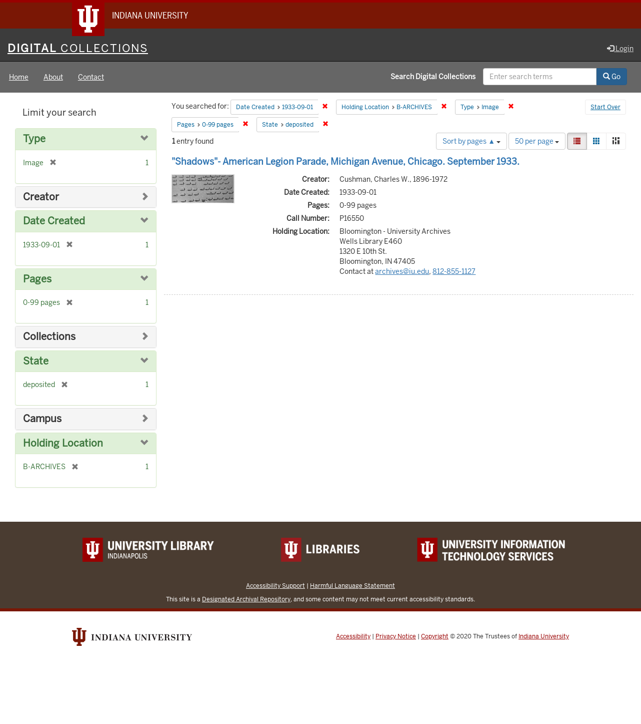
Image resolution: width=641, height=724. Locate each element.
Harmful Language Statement (352, 585)
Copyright (434, 636)
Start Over (605, 107)
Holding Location (63, 443)
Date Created (54, 221)
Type (34, 139)
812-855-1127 (454, 271)
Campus (42, 419)
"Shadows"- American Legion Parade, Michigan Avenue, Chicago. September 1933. (346, 161)
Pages (37, 279)
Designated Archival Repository (246, 599)
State (35, 361)
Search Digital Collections (433, 76)
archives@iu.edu (402, 271)
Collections (49, 336)
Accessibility (353, 636)
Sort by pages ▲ (471, 141)
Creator (41, 197)
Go (611, 76)
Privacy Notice (396, 636)
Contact (91, 77)
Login (620, 48)
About (53, 77)
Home (18, 77)
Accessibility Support (275, 585)
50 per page (537, 141)
